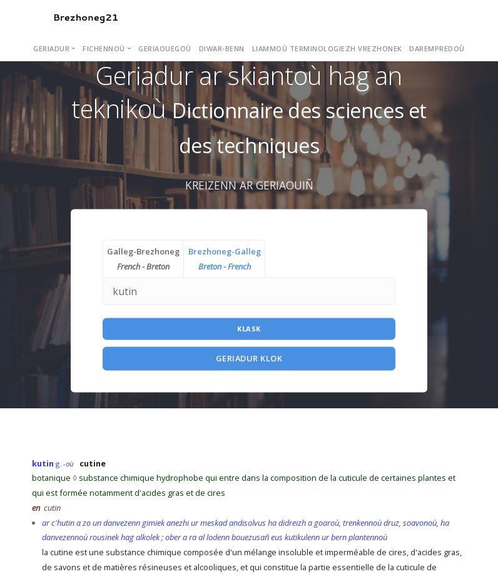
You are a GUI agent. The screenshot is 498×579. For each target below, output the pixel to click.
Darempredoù (437, 48)
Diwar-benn (222, 48)
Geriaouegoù (164, 48)
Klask (249, 328)
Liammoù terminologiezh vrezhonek (327, 48)
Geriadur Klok (249, 358)
